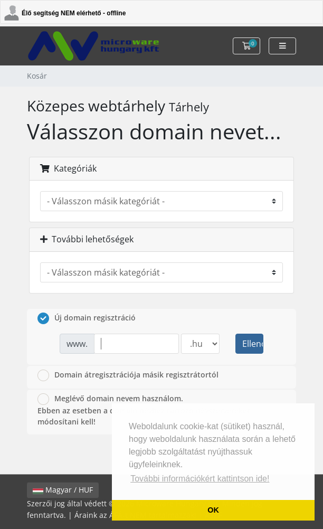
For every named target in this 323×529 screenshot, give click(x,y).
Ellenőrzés (252, 343)
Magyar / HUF (63, 490)
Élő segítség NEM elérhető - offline (74, 13)
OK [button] (213, 510)
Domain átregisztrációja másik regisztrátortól (127, 375)
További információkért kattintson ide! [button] (199, 478)
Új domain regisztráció (86, 318)
